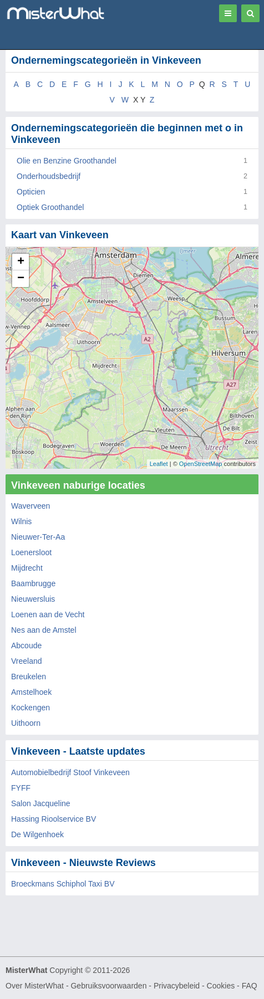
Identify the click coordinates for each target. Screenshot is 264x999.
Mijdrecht (27, 567)
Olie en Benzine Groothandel (66, 160)
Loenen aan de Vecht (47, 614)
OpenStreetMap (200, 463)
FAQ (249, 985)
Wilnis (21, 521)
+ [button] (20, 262)
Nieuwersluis (33, 599)
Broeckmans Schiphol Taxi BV (63, 883)
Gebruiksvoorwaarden (108, 985)
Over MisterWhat (35, 985)
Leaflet (159, 463)
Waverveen (30, 505)
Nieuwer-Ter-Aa (38, 536)
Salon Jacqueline (40, 803)
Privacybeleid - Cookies (194, 985)
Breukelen (28, 676)
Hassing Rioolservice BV (53, 818)
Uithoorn (25, 723)
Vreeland (26, 661)
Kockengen (30, 707)
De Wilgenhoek (37, 834)
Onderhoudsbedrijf (48, 176)
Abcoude (26, 645)
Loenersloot (31, 552)
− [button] (20, 278)
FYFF (21, 787)
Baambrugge (33, 583)
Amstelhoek (31, 692)
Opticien (31, 191)
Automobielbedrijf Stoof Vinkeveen (70, 772)
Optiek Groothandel (50, 207)
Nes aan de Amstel (44, 630)
